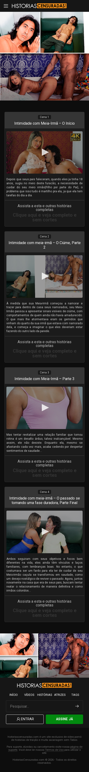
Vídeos (29, 695)
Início (13, 695)
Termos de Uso (54, 749)
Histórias (44, 695)
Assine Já (64, 719)
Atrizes (60, 695)
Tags (75, 695)
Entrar (25, 719)
